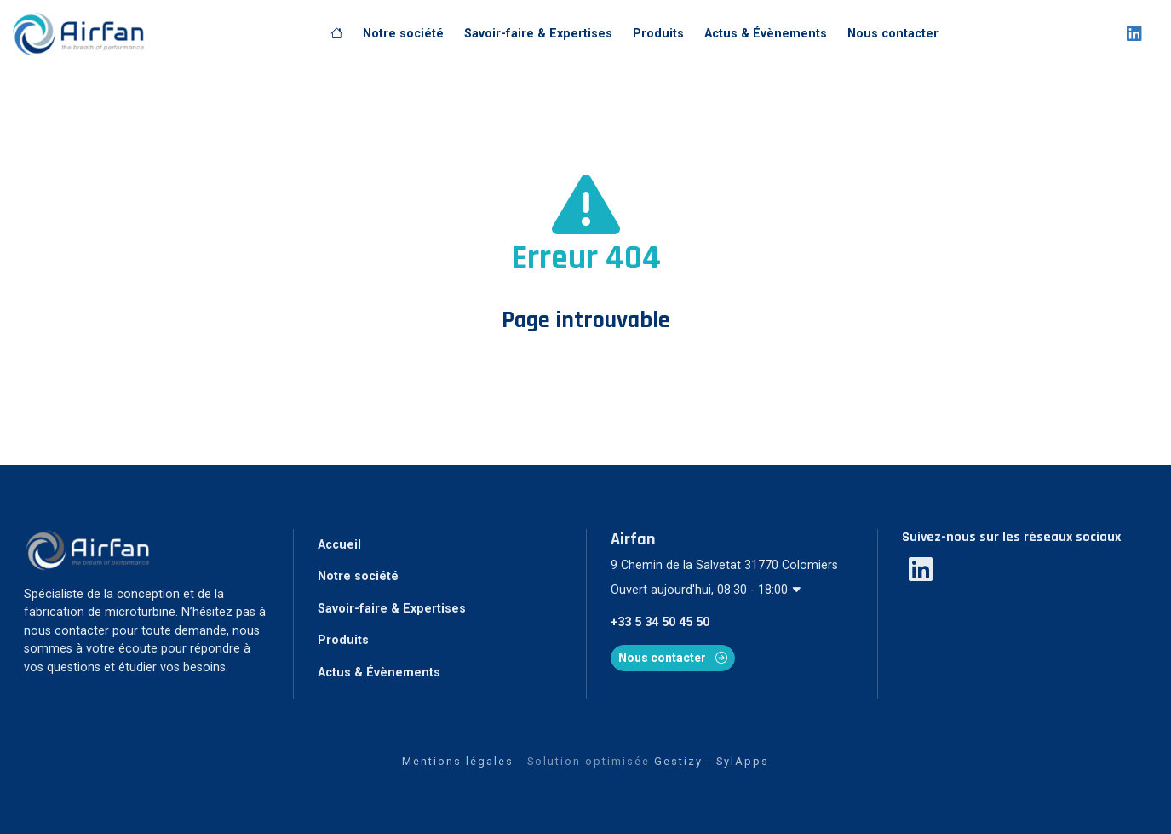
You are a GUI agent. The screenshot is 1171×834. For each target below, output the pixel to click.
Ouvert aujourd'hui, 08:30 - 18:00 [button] (706, 590)
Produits (658, 33)
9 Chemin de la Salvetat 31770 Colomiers (724, 565)
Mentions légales (458, 761)
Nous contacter (893, 33)
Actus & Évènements (765, 33)
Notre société (403, 33)
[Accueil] (336, 34)
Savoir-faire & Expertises (538, 33)
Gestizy (678, 761)
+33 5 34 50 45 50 (660, 622)
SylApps (742, 761)
